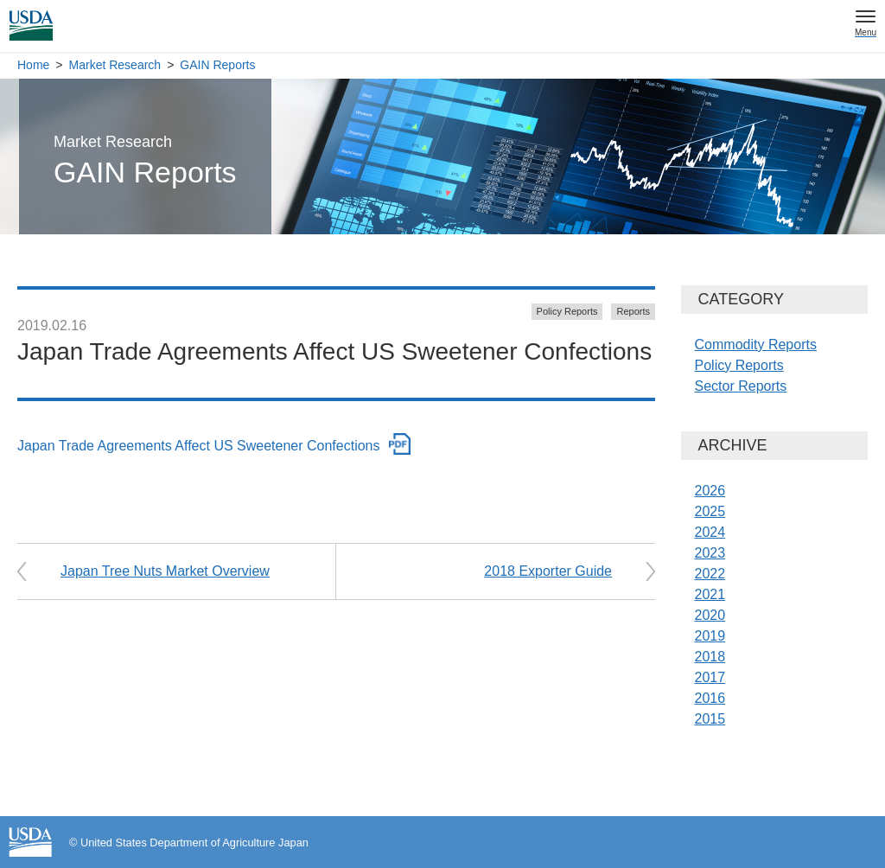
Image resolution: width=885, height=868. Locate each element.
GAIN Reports (217, 65)
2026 (710, 490)
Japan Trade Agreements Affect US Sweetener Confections (198, 445)
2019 (710, 636)
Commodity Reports (756, 344)
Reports (633, 311)
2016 (710, 698)
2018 (710, 656)
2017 (710, 677)
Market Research (115, 65)
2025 (710, 511)
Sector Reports (741, 386)
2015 (710, 719)
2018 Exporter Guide (548, 571)
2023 (710, 553)
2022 (710, 573)
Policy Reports (567, 311)
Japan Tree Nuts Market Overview (165, 571)
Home (33, 65)
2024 (710, 532)
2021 (710, 594)
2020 (710, 615)
